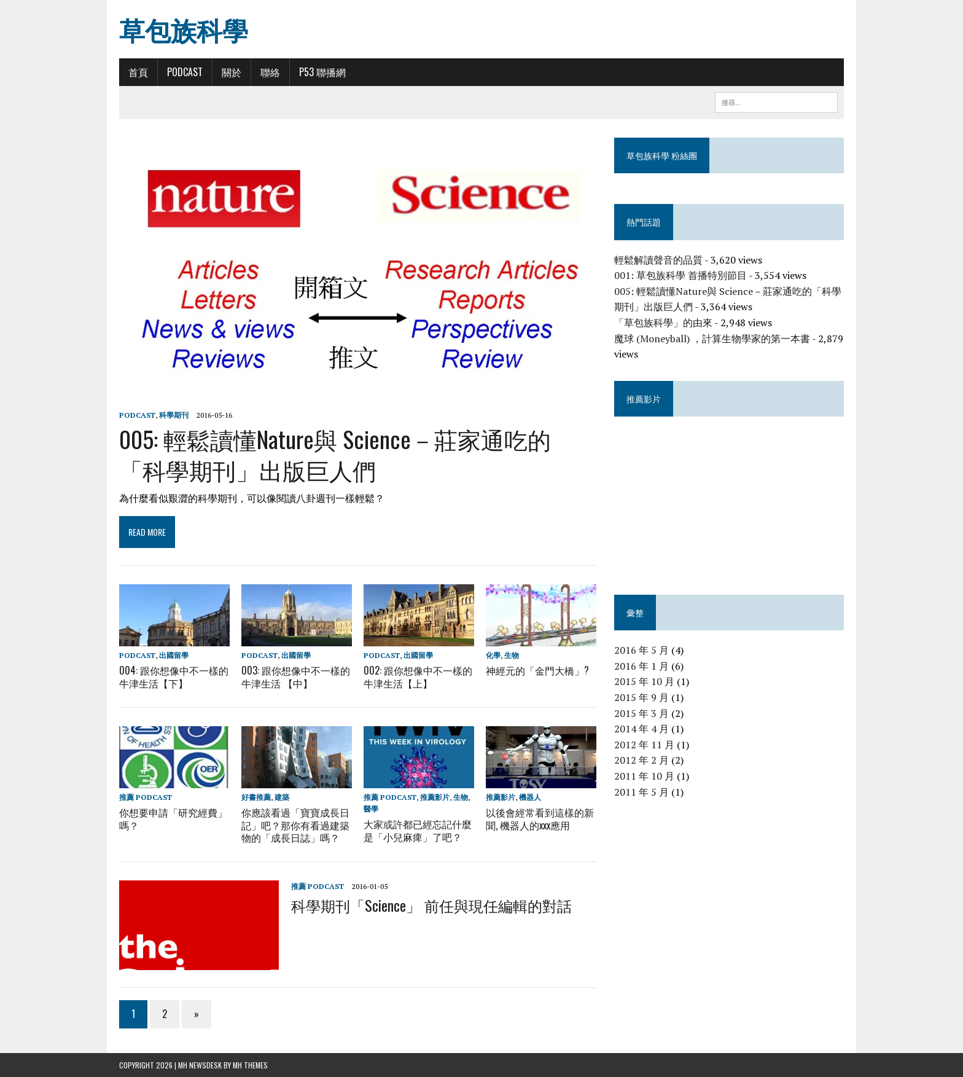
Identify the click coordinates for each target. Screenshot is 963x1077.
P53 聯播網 (322, 72)
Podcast (185, 72)
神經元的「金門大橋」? (537, 670)
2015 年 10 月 (644, 681)
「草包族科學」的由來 (663, 322)
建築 (282, 796)
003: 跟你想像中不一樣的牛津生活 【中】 (295, 677)
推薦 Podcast (145, 796)
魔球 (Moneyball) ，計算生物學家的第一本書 (712, 338)
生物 (511, 655)
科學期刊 (174, 415)
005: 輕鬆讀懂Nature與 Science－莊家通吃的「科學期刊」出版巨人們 (335, 453)
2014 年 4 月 (641, 728)
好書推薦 (256, 796)
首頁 (138, 72)
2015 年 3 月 (641, 713)
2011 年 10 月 (644, 776)
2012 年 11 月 (644, 744)
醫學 (371, 808)
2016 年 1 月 (641, 666)
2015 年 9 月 (641, 697)
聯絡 (270, 72)
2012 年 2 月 (641, 760)
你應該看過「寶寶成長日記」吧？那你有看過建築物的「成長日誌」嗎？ (295, 825)
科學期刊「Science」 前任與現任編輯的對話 (431, 904)
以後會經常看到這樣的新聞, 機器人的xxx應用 (540, 818)
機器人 (530, 796)
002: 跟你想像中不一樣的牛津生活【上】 (418, 677)
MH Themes (250, 1065)
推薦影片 (435, 796)
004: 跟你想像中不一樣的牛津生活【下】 (173, 677)
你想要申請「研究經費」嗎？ (173, 818)
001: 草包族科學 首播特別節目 (680, 275)
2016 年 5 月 (641, 650)
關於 (231, 72)
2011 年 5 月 (641, 792)
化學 (493, 655)
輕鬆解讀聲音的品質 (658, 260)
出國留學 (174, 655)
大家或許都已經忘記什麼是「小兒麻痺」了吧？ (418, 830)
